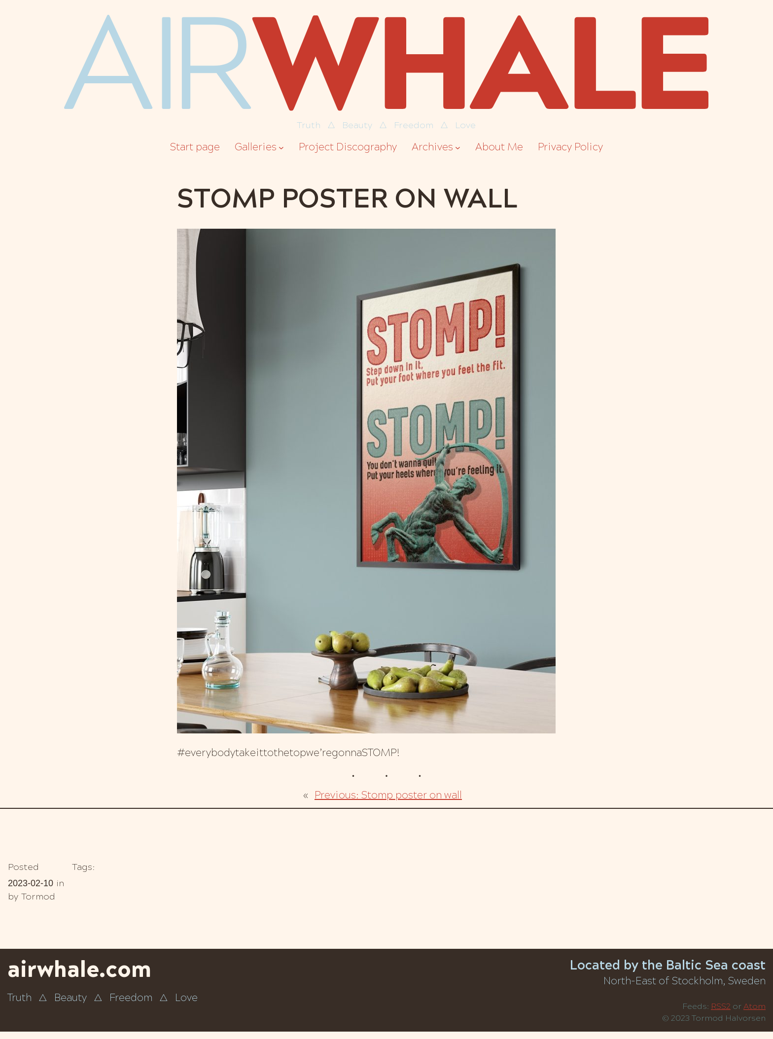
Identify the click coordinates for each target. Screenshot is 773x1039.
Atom (754, 1006)
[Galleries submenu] (281, 147)
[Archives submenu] (457, 147)
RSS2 (721, 1006)
